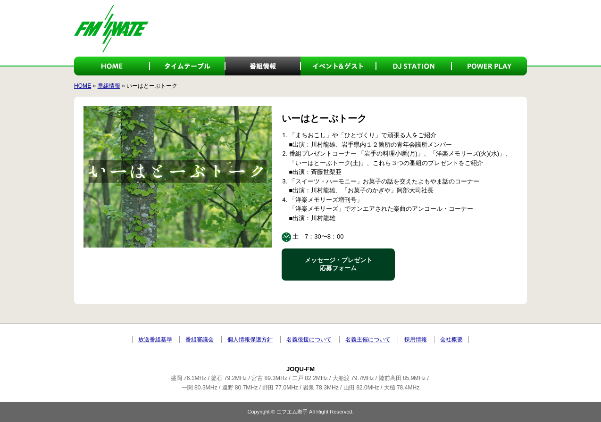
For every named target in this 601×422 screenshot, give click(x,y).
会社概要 (451, 339)
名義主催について (368, 339)
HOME (112, 66)
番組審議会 (199, 339)
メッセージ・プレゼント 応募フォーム (338, 264)
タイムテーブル (187, 66)
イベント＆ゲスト (338, 66)
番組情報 (262, 66)
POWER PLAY (489, 66)
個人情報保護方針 (250, 339)
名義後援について (309, 339)
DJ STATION (413, 66)
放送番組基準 (155, 339)
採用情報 (415, 339)
